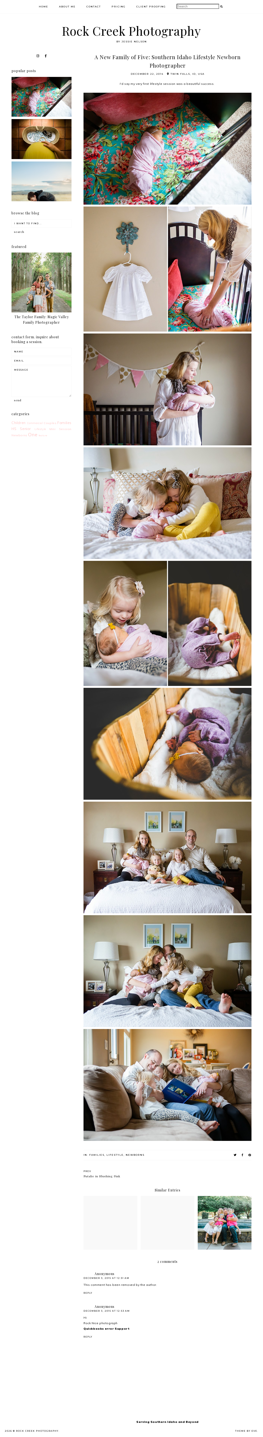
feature (43, 435)
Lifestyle (115, 1154)
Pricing (119, 6)
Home (43, 6)
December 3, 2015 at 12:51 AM (106, 1278)
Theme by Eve (246, 1431)
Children (19, 423)
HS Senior (21, 429)
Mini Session (60, 429)
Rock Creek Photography (131, 31)
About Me (67, 6)
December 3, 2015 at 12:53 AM (107, 1311)
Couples (50, 423)
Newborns (135, 1154)
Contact (93, 6)
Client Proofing (151, 6)
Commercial (35, 423)
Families (96, 1154)
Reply (88, 1293)
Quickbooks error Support (106, 1328)
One (32, 434)
